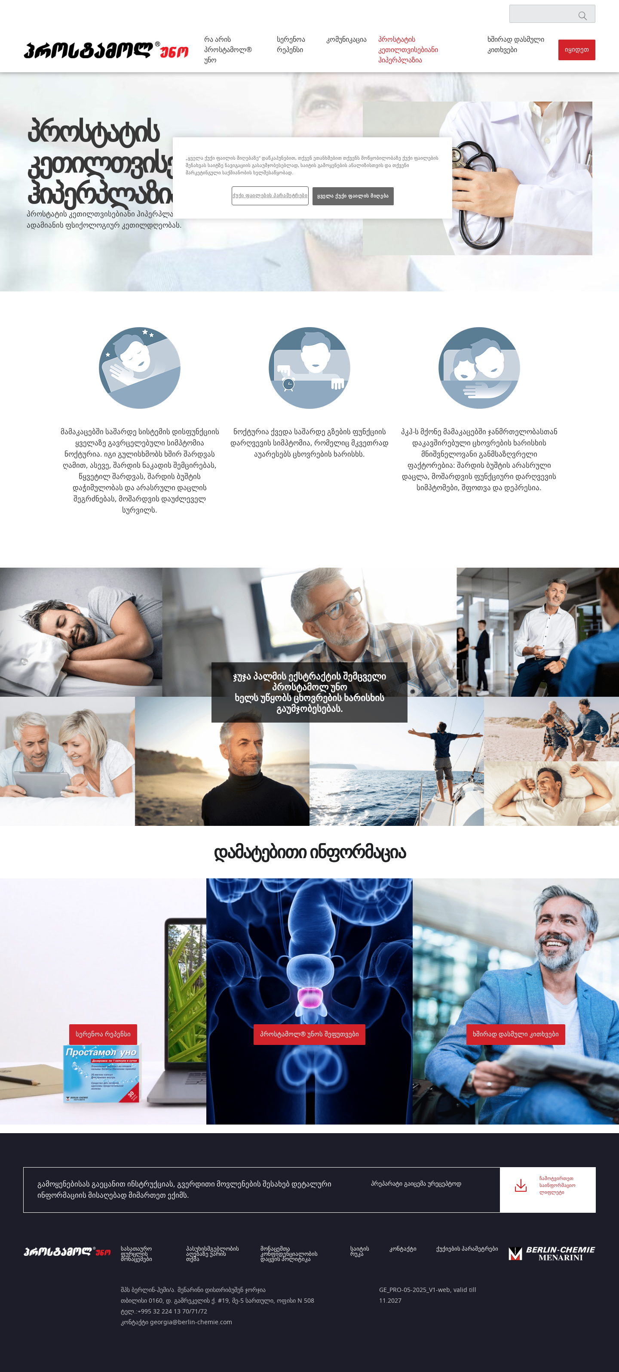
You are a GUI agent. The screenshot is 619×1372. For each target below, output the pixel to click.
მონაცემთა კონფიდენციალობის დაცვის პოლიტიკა (292, 1254)
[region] (312, 178)
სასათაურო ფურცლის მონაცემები (136, 1254)
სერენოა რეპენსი (291, 44)
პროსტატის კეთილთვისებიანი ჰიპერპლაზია (408, 50)
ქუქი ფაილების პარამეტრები (270, 195)
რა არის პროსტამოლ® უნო (228, 50)
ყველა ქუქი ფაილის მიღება (353, 196)
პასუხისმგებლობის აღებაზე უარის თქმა (214, 1252)
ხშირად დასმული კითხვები (515, 44)
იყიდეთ (577, 49)
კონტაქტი (405, 1249)
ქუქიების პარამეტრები (467, 1249)
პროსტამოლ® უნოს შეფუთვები (309, 1034)
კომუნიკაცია (346, 39)
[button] (576, 50)
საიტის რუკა (365, 1252)
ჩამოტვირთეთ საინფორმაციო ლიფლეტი (557, 1189)
